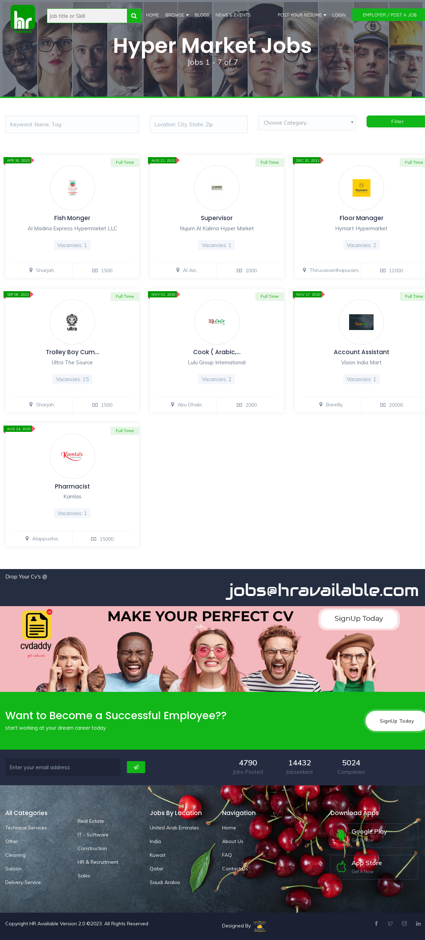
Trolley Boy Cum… (72, 352)
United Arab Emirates (174, 828)
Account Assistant (361, 352)
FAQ (227, 855)
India (155, 841)
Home (152, 14)
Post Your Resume (300, 14)
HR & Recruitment (98, 862)
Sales (84, 875)
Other (11, 841)
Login (339, 14)
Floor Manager (361, 218)
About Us (232, 841)
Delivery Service (23, 882)
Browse (174, 14)
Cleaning (15, 855)
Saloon (13, 868)
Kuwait (157, 855)
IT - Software (93, 835)
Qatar (156, 868)
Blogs (202, 14)
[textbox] (307, 122)
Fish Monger (72, 218)
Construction (92, 848)
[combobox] (307, 124)
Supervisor (217, 218)
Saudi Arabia (165, 882)
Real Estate (91, 821)
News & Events (233, 14)
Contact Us (235, 868)
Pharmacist (72, 486)
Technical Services (26, 828)
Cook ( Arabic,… (217, 352)
